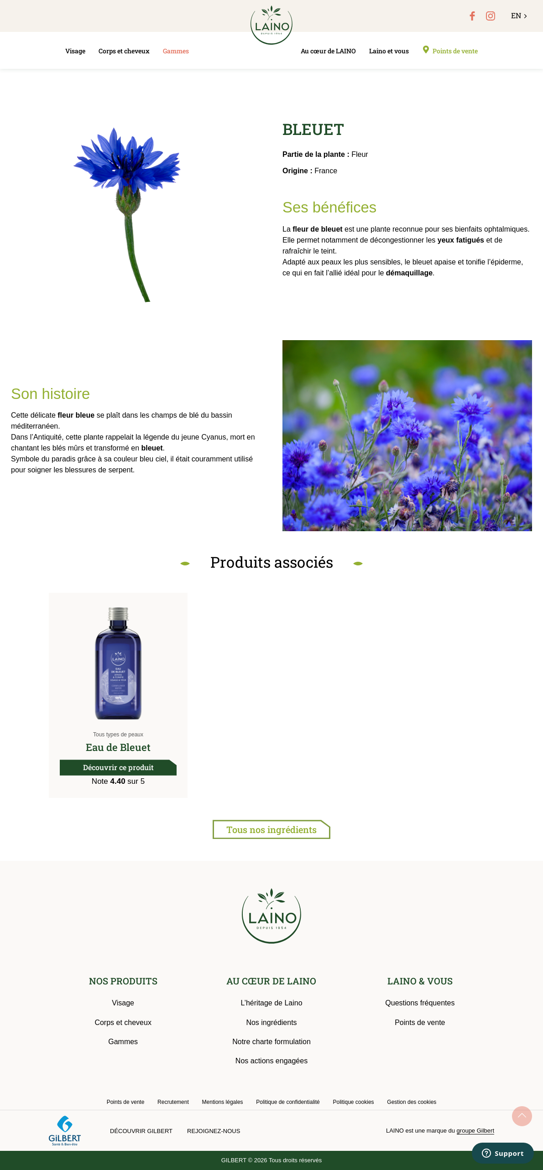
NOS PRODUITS (123, 981)
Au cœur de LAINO (328, 51)
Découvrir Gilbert (141, 1131)
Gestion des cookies (411, 1102)
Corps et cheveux (124, 51)
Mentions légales (222, 1102)
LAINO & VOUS (420, 981)
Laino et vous (389, 51)
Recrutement (173, 1102)
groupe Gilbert (475, 1130)
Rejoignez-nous (213, 1131)
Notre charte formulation (271, 1042)
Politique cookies (353, 1102)
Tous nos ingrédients (271, 829)
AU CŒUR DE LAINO (271, 981)
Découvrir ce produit (118, 767)
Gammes (176, 51)
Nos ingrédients (271, 1022)
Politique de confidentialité (287, 1102)
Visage (75, 51)
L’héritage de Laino (271, 1003)
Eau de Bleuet (118, 747)
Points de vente (455, 51)
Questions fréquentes (419, 1003)
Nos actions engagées (271, 1061)
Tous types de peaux (118, 734)
